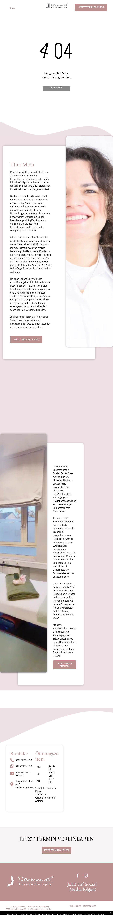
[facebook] (77, 876)
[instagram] (86, 876)
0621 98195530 (23, 760)
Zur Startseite (56, 87)
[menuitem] (14, 8)
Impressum (75, 906)
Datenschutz (89, 906)
